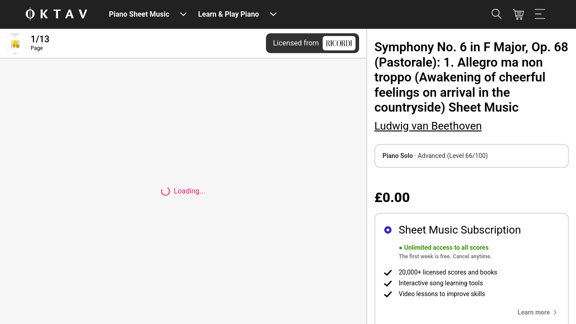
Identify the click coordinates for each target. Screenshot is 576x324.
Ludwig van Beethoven (428, 126)
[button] (539, 312)
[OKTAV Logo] (56, 14)
